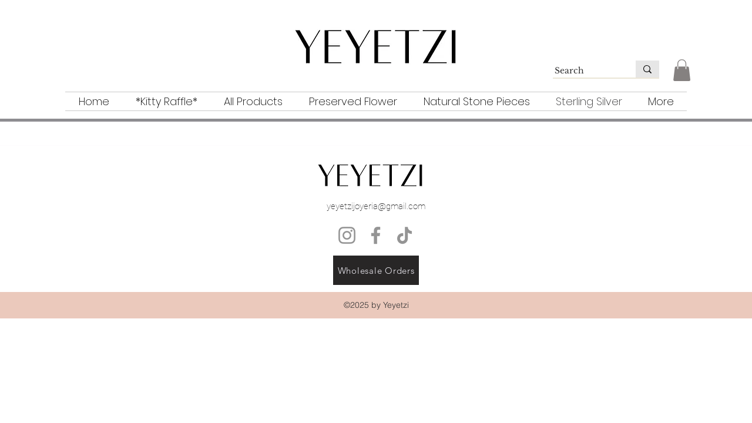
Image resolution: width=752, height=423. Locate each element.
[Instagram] (346, 235)
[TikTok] (404, 235)
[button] (682, 70)
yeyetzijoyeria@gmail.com (376, 206)
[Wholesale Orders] (376, 270)
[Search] (583, 71)
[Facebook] (375, 235)
